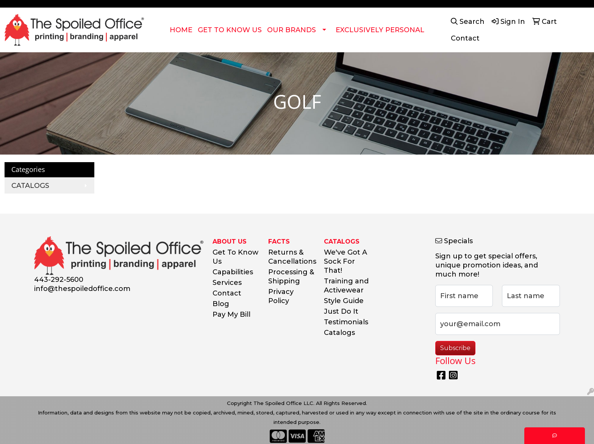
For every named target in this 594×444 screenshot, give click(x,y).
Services (227, 282)
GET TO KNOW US (230, 30)
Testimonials (346, 322)
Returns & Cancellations (291, 257)
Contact (227, 293)
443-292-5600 (58, 279)
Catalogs (339, 332)
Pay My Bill (231, 314)
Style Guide (344, 301)
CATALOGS (30, 185)
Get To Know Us (235, 257)
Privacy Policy (281, 296)
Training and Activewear (346, 285)
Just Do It (341, 311)
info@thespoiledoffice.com (82, 289)
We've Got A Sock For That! (345, 261)
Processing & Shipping (291, 276)
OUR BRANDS (291, 30)
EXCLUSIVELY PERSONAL (380, 30)
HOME (181, 30)
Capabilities (233, 272)
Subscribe (455, 348)
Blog (221, 304)
